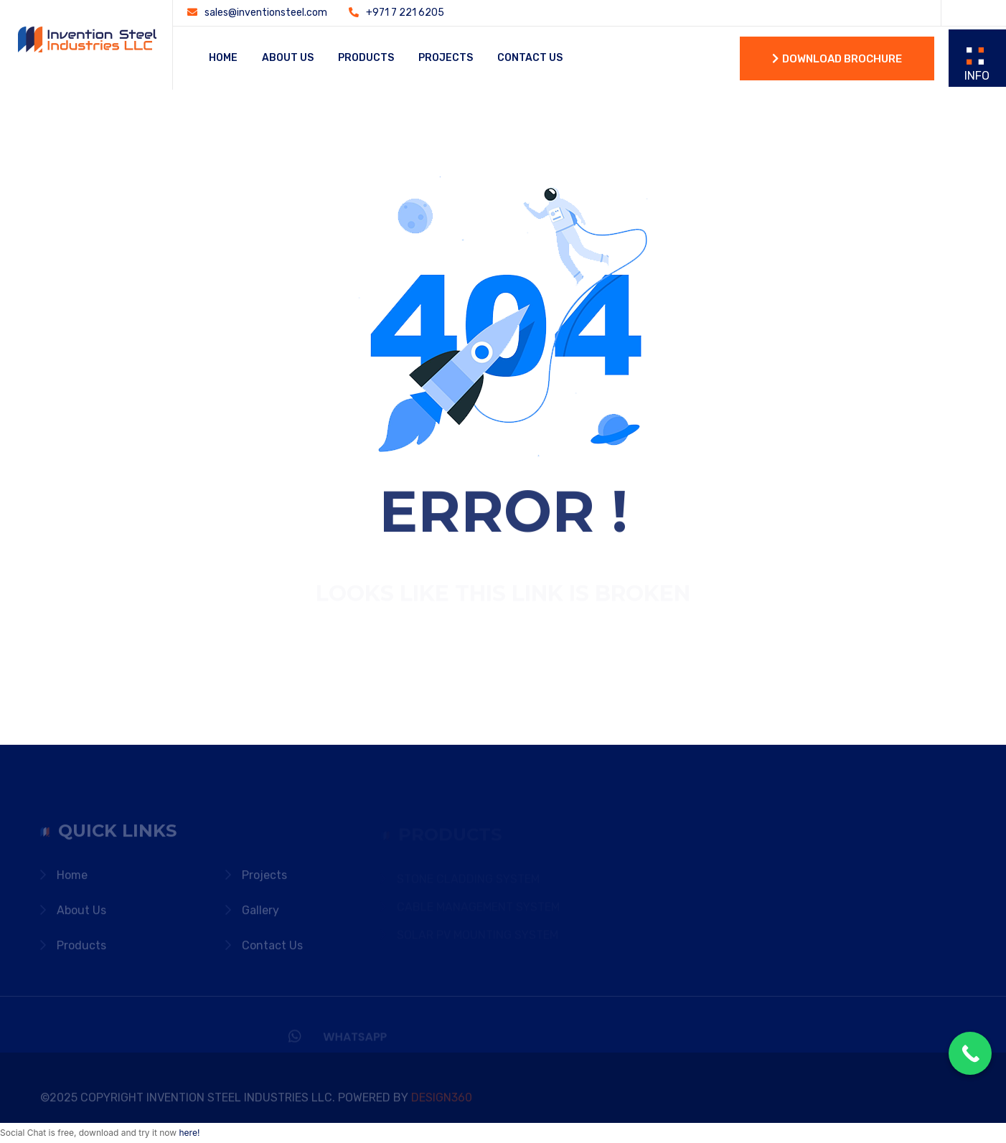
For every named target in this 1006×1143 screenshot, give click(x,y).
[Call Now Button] (970, 1053)
